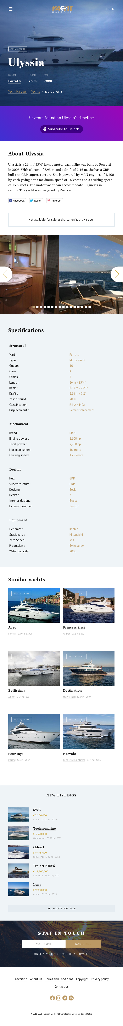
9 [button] (63, 307)
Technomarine (44, 828)
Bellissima (16, 690)
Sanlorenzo (38, 856)
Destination (72, 690)
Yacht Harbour (62, 10)
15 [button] (86, 307)
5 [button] (48, 307)
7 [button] (56, 307)
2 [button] (37, 307)
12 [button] (74, 307)
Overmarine (39, 838)
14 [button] (82, 307)
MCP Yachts (69, 696)
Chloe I (38, 847)
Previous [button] (6, 274)
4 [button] (45, 307)
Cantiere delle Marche (74, 759)
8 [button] (59, 307)
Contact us (62, 986)
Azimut (66, 633)
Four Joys (15, 753)
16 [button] (89, 307)
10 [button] (67, 307)
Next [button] (117, 274)
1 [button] (33, 307)
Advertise (21, 979)
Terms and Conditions (59, 979)
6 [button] (52, 307)
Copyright (82, 979)
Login (110, 9)
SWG (37, 810)
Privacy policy (100, 979)
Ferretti (14, 81)
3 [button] (41, 307)
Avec (12, 627)
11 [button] (71, 307)
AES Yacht (38, 875)
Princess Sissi (74, 627)
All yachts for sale (61, 908)
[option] (29, 274)
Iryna (37, 884)
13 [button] (78, 307)
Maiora (11, 759)
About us (36, 979)
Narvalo (69, 753)
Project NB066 (44, 866)
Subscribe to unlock (63, 129)
